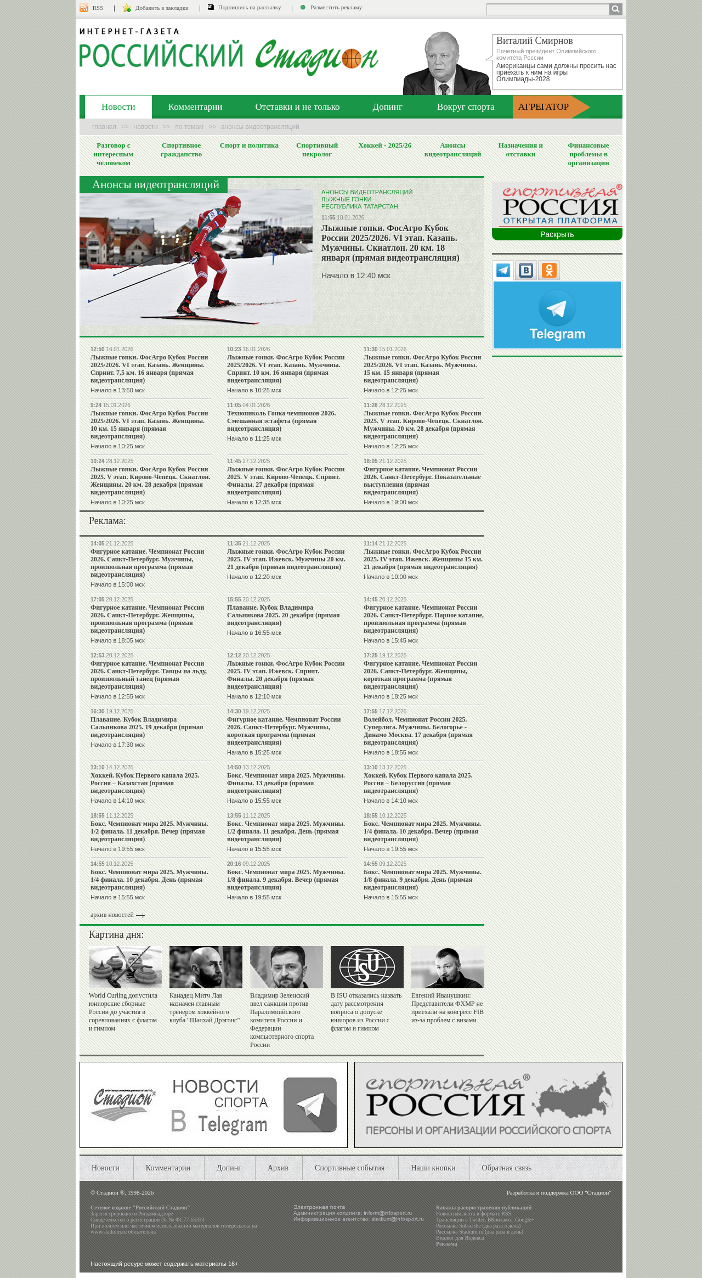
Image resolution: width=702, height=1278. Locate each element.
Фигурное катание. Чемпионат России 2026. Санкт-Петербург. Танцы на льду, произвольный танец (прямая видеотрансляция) (148, 675)
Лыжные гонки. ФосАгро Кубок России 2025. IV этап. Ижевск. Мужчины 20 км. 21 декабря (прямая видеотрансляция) (286, 559)
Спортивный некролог (317, 149)
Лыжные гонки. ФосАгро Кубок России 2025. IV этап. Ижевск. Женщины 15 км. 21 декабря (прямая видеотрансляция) (423, 559)
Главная (104, 127)
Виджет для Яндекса (460, 1238)
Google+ (524, 1220)
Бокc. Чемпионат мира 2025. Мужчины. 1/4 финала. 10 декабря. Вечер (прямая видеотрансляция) (423, 831)
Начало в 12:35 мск (254, 502)
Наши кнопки (433, 1168)
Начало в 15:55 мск (254, 800)
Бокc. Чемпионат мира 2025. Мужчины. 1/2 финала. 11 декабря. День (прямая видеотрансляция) (286, 831)
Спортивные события (349, 1168)
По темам (190, 127)
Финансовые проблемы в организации (588, 154)
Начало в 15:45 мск (391, 640)
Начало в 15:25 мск (254, 752)
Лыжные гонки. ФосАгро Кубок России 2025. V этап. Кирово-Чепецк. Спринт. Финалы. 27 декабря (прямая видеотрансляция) (285, 480)
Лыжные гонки (346, 199)
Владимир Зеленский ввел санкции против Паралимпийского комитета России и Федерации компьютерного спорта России (282, 1020)
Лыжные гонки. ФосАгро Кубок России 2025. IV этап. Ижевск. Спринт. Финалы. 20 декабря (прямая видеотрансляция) (285, 675)
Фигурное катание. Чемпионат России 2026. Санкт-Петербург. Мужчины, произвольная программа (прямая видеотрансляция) (147, 563)
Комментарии (195, 107)
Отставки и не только (297, 107)
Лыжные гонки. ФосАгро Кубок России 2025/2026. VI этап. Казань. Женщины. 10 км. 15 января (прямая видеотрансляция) (149, 424)
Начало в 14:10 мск (117, 800)
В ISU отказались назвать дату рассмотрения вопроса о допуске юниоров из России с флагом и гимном (366, 1012)
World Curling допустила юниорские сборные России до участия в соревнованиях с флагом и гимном (123, 1012)
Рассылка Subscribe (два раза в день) (478, 1226)
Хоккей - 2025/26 (384, 145)
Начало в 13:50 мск (117, 390)
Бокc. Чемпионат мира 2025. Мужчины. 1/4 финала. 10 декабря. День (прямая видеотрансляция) (149, 879)
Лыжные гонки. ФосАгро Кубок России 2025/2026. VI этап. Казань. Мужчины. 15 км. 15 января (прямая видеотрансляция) (422, 368)
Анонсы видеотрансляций (453, 149)
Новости (118, 107)
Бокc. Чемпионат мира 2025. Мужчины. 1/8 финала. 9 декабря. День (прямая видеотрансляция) (423, 879)
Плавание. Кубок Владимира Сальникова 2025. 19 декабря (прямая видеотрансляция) (146, 727)
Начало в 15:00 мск (117, 584)
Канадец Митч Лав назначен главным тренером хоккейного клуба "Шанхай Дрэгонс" (204, 1008)
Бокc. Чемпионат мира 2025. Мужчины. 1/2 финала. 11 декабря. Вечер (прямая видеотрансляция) (149, 831)
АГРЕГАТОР (543, 107)
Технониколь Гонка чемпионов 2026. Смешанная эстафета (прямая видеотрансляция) (281, 420)
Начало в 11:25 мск (254, 438)
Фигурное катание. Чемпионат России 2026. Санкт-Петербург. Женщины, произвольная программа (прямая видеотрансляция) (147, 619)
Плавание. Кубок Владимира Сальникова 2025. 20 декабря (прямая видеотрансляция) (283, 615)
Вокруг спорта (466, 107)
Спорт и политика (249, 145)
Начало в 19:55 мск (117, 849)
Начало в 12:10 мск (254, 696)
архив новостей (112, 915)
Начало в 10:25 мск (254, 390)
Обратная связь (507, 1168)
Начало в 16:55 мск (254, 632)
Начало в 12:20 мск (254, 576)
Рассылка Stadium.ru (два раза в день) (479, 1232)
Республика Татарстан (359, 206)
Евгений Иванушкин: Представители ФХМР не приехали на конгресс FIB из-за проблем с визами (447, 1008)
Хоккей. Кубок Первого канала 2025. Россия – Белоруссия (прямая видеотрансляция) (418, 783)
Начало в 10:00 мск (391, 576)
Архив (278, 1168)
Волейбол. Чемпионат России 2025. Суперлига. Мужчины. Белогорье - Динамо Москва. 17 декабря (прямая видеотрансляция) (418, 731)
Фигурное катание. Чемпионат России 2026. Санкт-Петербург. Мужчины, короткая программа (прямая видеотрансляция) (284, 731)
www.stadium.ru (108, 1232)
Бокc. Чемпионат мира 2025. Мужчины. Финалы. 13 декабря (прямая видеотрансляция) (286, 783)
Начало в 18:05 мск (117, 640)
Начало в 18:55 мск (391, 752)
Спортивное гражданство (181, 149)
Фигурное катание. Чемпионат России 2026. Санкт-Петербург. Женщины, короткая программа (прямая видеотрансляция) (420, 675)
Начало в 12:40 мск (355, 275)
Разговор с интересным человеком (114, 154)
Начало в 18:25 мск (391, 696)
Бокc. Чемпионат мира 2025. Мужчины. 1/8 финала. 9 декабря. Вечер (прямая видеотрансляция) (286, 879)
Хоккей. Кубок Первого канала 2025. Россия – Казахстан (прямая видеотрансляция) (144, 783)
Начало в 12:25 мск (391, 390)
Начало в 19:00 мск (391, 502)
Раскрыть (557, 234)
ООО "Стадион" (591, 1192)
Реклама (446, 1244)
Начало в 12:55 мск (117, 696)
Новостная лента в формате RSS (473, 1214)
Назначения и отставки (521, 149)
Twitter (476, 1220)
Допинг (388, 107)
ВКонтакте (500, 1220)
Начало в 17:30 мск (117, 744)
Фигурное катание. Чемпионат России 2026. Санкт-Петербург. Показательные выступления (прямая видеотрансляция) (422, 480)
